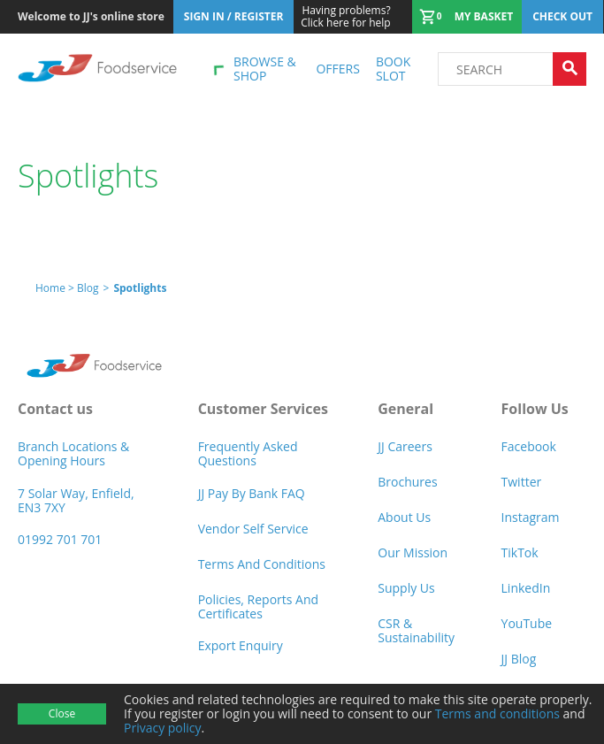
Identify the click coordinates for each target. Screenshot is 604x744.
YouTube (527, 623)
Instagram (530, 517)
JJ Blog (519, 658)
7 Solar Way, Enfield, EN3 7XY (76, 500)
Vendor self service (253, 528)
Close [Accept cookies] (62, 713)
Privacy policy (163, 727)
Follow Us (535, 408)
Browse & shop (264, 68)
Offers (337, 68)
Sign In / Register (234, 16)
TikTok (520, 552)
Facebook (528, 446)
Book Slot (393, 68)
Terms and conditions (497, 713)
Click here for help (345, 16)
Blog (88, 287)
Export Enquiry (240, 645)
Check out (562, 16)
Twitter (521, 481)
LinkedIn (526, 587)
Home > (56, 287)
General (405, 408)
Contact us (55, 408)
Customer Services (263, 408)
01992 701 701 (60, 539)
